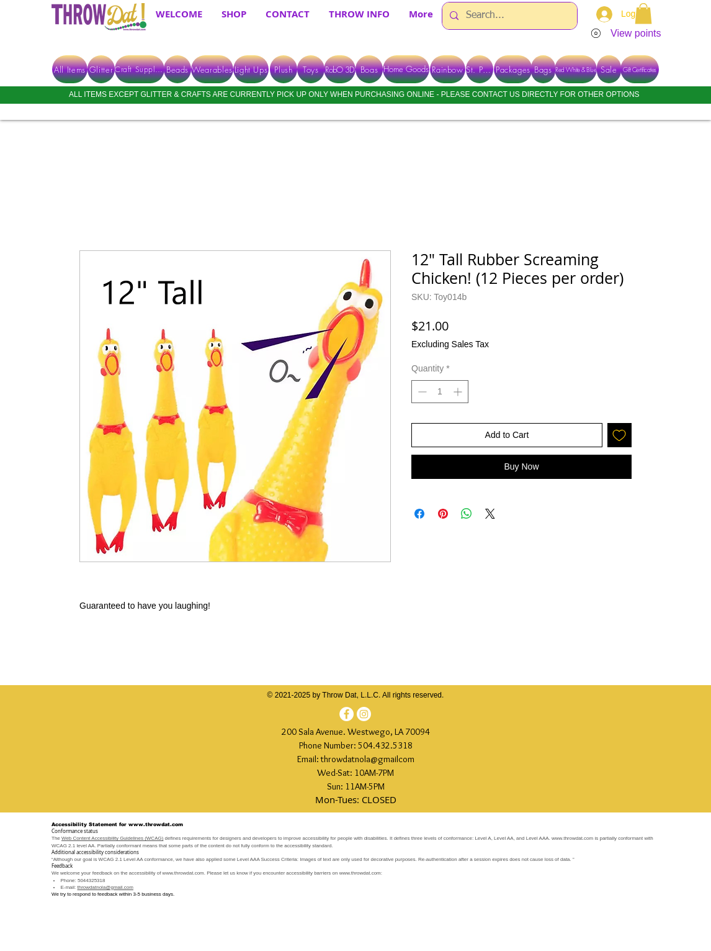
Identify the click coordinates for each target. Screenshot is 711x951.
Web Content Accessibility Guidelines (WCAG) (112, 838)
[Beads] (177, 69)
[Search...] (508, 15)
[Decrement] (421, 392)
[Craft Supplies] (139, 69)
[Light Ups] (251, 69)
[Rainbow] (447, 69)
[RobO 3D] (340, 69)
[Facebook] (346, 714)
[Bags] (543, 69)
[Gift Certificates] (639, 69)
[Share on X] (490, 513)
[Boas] (369, 69)
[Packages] (513, 69)
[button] (643, 13)
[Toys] (310, 69)
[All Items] (69, 69)
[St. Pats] (479, 69)
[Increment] (459, 392)
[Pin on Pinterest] (443, 513)
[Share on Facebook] (419, 513)
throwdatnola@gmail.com (105, 887)
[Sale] (609, 69)
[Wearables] (212, 69)
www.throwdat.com (155, 824)
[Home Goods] (406, 69)
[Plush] (283, 69)
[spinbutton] (440, 392)
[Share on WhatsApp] (466, 513)
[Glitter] (101, 69)
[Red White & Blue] (576, 69)
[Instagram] (364, 714)
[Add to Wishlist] (619, 435)
